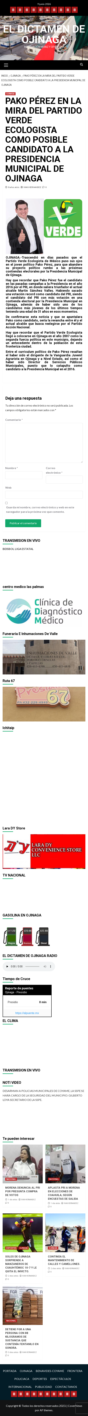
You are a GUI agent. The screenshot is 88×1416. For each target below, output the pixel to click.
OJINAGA (10, 94)
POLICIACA (21, 1378)
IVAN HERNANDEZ (32, 187)
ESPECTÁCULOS (60, 1378)
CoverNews (75, 1405)
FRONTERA (74, 1370)
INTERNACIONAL (20, 1386)
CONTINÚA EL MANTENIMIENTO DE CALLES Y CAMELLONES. (64, 1260)
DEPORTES (11, 1248)
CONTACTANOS (66, 1386)
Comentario (14, 419)
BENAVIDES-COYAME (50, 1370)
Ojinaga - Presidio (16, 992)
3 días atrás (13, 1352)
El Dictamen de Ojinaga (44, 34)
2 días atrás (13, 1276)
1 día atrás (12, 1199)
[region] (44, 610)
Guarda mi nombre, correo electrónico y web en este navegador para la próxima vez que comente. (40, 509)
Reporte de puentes (19, 988)
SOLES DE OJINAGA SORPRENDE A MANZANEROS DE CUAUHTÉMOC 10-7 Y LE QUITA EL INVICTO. (21, 1264)
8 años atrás (13, 187)
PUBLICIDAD (43, 1386)
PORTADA (9, 1370)
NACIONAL (11, 1179)
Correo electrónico (54, 470)
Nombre (11, 468)
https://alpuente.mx (27, 1013)
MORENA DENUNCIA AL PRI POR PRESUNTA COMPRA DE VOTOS (22, 1191)
